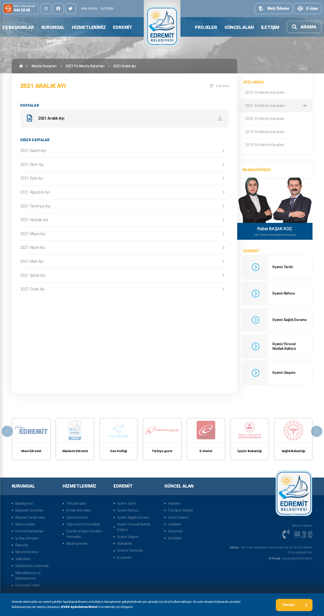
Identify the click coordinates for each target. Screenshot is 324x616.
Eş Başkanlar (18, 27)
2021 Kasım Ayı (33, 151)
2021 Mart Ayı (31, 262)
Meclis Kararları (44, 66)
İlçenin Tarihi (126, 503)
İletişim (107, 8)
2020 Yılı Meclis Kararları (274, 119)
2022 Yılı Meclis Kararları (274, 92)
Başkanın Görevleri (29, 510)
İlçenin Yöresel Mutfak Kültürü (133, 527)
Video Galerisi (178, 517)
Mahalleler (124, 544)
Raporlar (21, 545)
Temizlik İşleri (76, 503)
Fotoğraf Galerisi (180, 510)
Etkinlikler (175, 538)
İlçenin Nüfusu (128, 510)
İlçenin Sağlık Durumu (133, 517)
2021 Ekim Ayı (32, 165)
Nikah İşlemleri (77, 544)
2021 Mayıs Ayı (32, 235)
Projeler (206, 27)
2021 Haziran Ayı (34, 221)
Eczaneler (124, 557)
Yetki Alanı (23, 559)
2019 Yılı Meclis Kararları (274, 132)
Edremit (122, 27)
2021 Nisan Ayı (32, 248)
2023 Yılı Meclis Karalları (274, 145)
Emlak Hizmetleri (78, 510)
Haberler (174, 503)
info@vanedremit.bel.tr (291, 558)
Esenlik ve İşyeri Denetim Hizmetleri (84, 533)
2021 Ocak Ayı (32, 290)
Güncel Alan (239, 27)
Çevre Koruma (77, 517)
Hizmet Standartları (29, 531)
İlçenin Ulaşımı (127, 537)
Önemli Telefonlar (130, 550)
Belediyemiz (24, 503)
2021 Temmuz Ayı (35, 207)
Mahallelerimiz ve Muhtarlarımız (28, 575)
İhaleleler (174, 524)
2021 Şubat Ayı (32, 276)
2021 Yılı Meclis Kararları (85, 66)
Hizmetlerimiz (89, 27)
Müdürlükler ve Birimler (32, 566)
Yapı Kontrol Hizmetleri (83, 524)
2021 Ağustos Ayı (35, 193)
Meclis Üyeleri (25, 524)
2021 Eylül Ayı (31, 179)
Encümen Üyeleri (27, 585)
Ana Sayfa (89, 8)
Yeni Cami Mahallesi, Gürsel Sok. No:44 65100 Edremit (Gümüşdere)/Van (271, 550)
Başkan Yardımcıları (30, 517)
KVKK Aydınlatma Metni (79, 607)
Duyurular (175, 531)
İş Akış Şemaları (27, 538)
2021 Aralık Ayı (124, 66)
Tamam (295, 605)
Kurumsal (53, 27)
